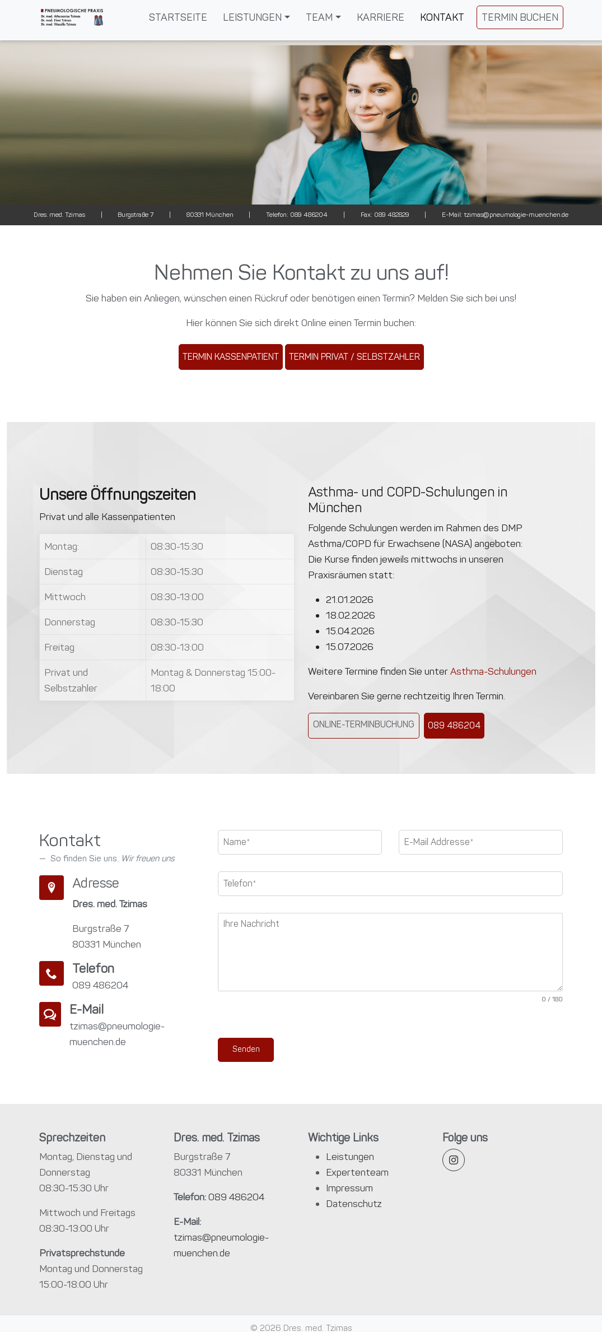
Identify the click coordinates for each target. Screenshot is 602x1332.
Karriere (380, 17)
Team (319, 17)
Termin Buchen (520, 17)
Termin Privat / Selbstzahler (354, 356)
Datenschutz (354, 1204)
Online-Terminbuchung (363, 724)
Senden (246, 1049)
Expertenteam (357, 1172)
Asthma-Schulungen (493, 671)
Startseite (178, 17)
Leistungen (252, 17)
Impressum (349, 1188)
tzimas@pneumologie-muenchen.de (515, 215)
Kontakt (442, 17)
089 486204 (308, 215)
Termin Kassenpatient (231, 356)
